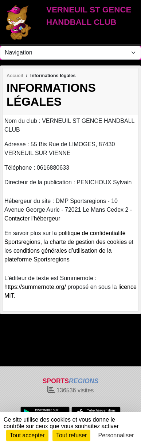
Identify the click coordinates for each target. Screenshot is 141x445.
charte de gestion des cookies (88, 242)
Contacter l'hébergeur (32, 218)
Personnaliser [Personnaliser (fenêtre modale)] (116, 435)
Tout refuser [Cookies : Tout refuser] (71, 435)
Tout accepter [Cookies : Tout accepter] (27, 435)
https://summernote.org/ (35, 287)
